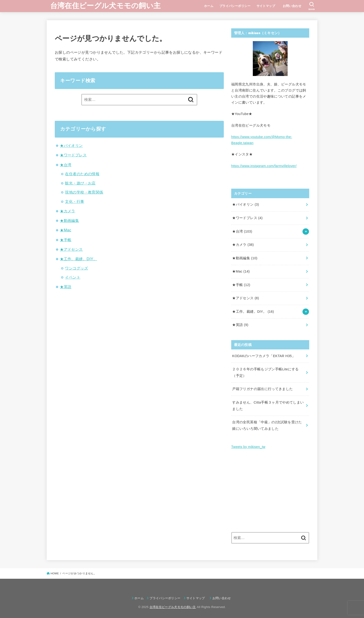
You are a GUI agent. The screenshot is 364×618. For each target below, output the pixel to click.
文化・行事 (74, 201)
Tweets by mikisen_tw (248, 447)
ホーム (208, 6)
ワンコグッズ (76, 268)
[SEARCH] (311, 6)
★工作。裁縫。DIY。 (78, 259)
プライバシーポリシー (234, 6)
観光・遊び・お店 (80, 183)
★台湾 (65, 165)
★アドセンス (71, 249)
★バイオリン (71, 145)
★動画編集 (69, 220)
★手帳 (65, 240)
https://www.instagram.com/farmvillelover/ (264, 166)
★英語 (65, 287)
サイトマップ (266, 6)
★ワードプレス (73, 155)
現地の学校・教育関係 (84, 192)
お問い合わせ (294, 6)
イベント (72, 277)
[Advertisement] (270, 491)
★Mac (65, 230)
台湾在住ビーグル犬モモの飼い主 (105, 6)
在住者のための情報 (82, 174)
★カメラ (67, 211)
